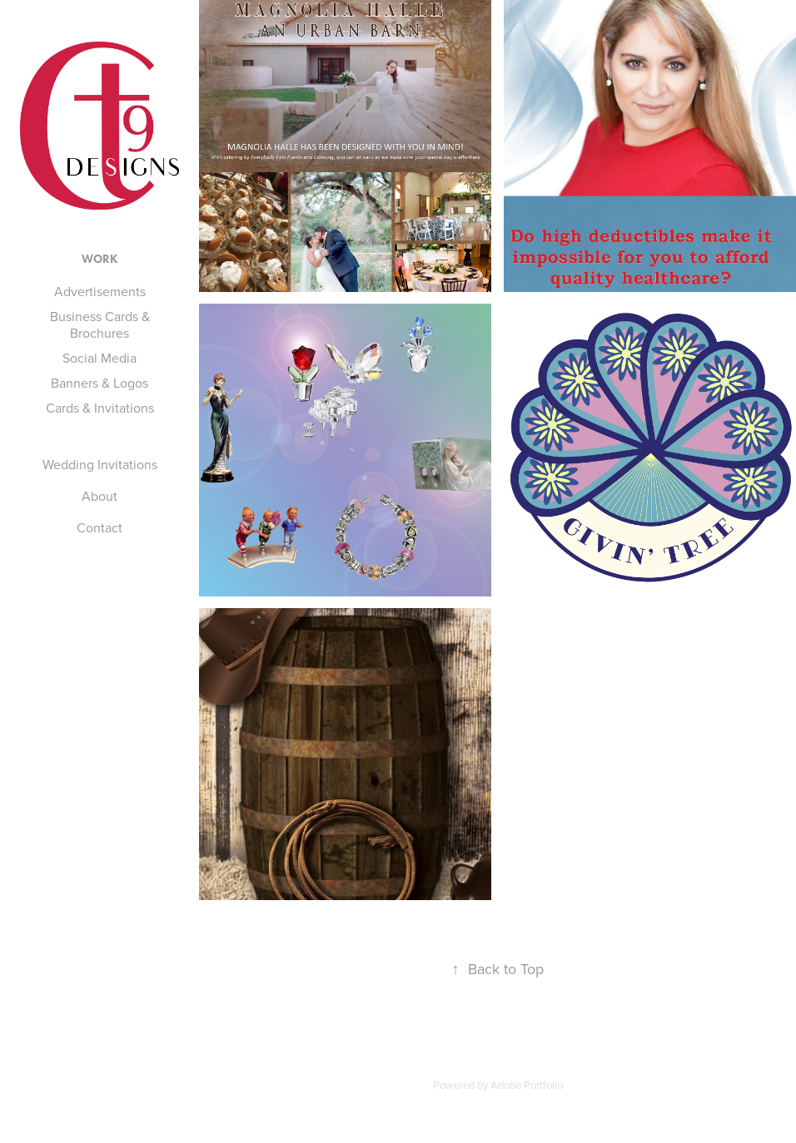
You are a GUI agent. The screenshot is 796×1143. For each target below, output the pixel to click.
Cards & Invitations (100, 407)
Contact (99, 527)
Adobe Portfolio (526, 1084)
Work (99, 259)
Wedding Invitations (99, 464)
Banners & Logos (99, 383)
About (99, 496)
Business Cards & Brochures (100, 324)
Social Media (99, 358)
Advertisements (100, 291)
